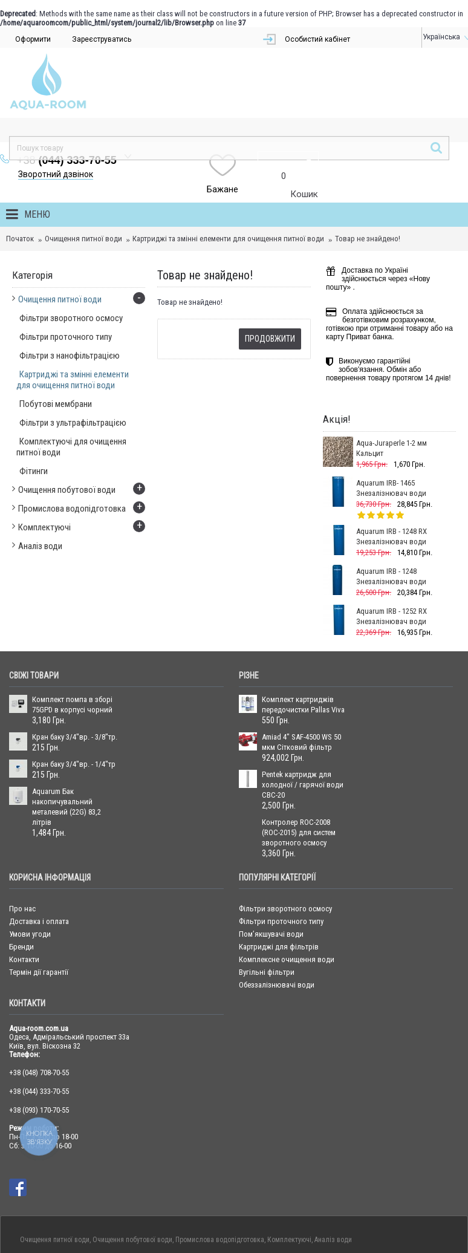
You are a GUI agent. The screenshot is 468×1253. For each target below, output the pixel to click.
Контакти (24, 892)
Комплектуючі (289, 1173)
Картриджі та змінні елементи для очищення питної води (228, 172)
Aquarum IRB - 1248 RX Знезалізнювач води (391, 470)
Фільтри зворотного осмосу (285, 842)
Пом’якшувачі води (271, 867)
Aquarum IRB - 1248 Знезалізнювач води (391, 509)
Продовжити (270, 272)
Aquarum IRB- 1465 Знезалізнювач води (391, 421)
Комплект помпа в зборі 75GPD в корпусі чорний (72, 638)
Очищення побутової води (132, 1173)
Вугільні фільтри (266, 905)
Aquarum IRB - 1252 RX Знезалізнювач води (391, 549)
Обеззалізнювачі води (276, 918)
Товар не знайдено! (367, 172)
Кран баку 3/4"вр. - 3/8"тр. (74, 670)
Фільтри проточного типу (281, 854)
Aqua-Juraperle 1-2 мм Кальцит (391, 381)
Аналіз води (333, 1173)
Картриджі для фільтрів (279, 880)
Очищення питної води (83, 172)
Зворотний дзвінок (195, 107)
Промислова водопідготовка (219, 1173)
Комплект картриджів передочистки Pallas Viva (303, 638)
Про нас (22, 842)
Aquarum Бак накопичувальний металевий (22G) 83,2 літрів (66, 740)
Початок (20, 172)
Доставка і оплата (39, 854)
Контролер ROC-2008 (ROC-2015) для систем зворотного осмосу (299, 766)
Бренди (21, 880)
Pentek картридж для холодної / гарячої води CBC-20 (302, 718)
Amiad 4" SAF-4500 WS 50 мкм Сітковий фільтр (301, 675)
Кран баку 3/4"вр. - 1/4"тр (73, 697)
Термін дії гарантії (38, 905)
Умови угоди (30, 867)
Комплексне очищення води (286, 892)
